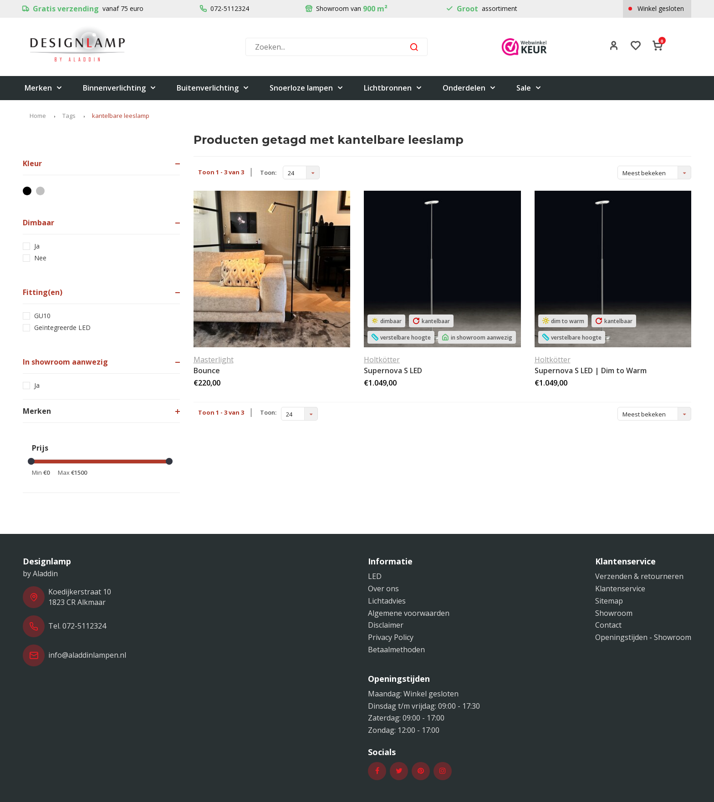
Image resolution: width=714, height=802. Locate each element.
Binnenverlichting (120, 88)
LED (375, 576)
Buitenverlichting (213, 88)
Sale (529, 88)
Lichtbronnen (393, 88)
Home (38, 116)
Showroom (613, 613)
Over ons (383, 589)
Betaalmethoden (396, 650)
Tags (69, 116)
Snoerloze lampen (307, 88)
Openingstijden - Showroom (643, 637)
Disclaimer (385, 625)
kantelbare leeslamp (120, 116)
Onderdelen (469, 88)
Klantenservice (620, 589)
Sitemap (609, 601)
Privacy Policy (390, 637)
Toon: (268, 172)
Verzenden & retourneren (639, 576)
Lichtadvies (387, 601)
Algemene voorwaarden (408, 613)
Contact (608, 625)
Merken (44, 88)
